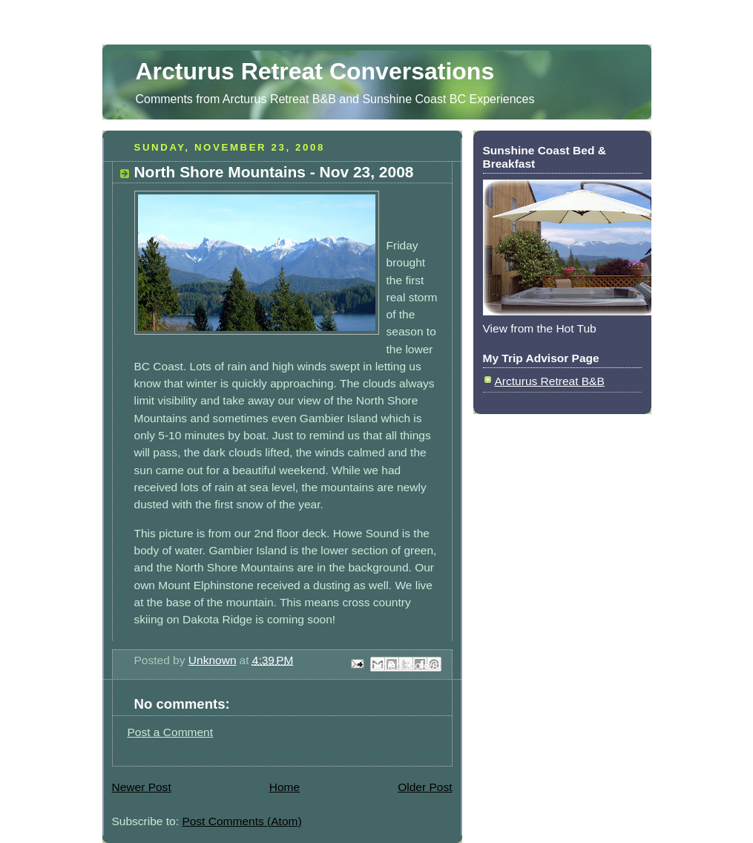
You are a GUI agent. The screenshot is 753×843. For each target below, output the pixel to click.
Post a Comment (171, 732)
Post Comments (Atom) (241, 821)
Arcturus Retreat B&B (550, 381)
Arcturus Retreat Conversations (315, 71)
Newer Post (141, 787)
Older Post (425, 787)
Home (284, 787)
